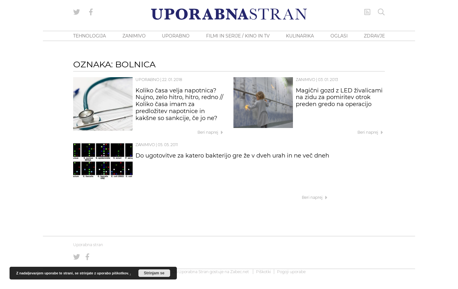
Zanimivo (305, 79)
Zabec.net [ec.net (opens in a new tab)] (239, 271)
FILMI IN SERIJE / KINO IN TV (238, 36)
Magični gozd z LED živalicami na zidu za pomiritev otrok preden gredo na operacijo (339, 97)
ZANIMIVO (134, 36)
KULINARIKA (300, 36)
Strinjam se (154, 273)
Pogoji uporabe (291, 271)
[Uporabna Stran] (229, 14)
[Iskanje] (381, 12)
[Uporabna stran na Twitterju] (76, 12)
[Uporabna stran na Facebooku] (90, 12)
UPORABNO (176, 36)
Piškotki (263, 271)
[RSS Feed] (367, 12)
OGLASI (339, 36)
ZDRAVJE (374, 36)
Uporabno (147, 79)
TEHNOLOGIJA (89, 36)
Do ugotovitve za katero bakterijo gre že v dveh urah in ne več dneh (232, 155)
